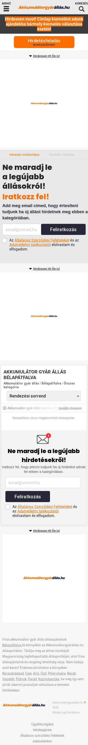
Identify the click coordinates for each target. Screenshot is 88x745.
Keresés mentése (62, 154)
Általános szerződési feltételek (42, 735)
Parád (32, 679)
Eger (28, 673)
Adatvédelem (42, 741)
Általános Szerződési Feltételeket (42, 240)
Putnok (21, 679)
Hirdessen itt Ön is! (46, 56)
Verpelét (8, 679)
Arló (36, 673)
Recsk (71, 673)
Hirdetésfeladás (44, 42)
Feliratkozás (63, 229)
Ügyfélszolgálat (42, 724)
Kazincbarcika (48, 679)
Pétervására (57, 673)
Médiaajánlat (42, 730)
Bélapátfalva (52, 383)
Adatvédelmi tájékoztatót (30, 244)
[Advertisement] (44, 103)
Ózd (43, 673)
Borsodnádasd (13, 673)
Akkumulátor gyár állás (21, 383)
